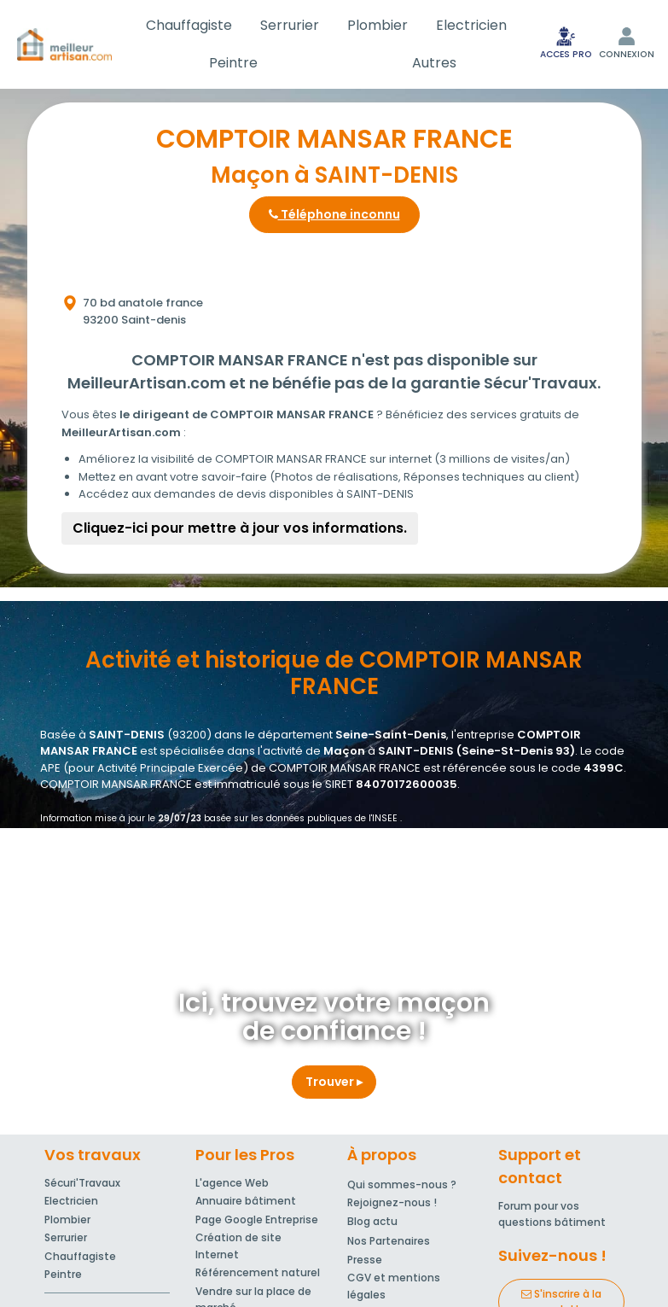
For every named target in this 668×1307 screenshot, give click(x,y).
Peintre (233, 63)
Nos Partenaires (388, 1241)
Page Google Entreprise (256, 1219)
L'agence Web (232, 1183)
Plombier (377, 25)
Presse (364, 1259)
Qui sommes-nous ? (401, 1184)
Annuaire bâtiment (245, 1200)
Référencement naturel (257, 1272)
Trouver (334, 1081)
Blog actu (372, 1221)
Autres (434, 63)
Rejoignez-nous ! (392, 1202)
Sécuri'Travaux (82, 1183)
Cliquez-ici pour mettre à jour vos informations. (240, 528)
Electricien (471, 25)
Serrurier (289, 25)
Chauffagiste (189, 25)
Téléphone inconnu (334, 214)
